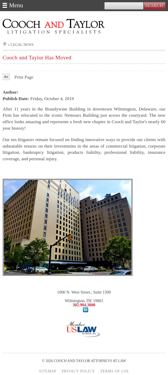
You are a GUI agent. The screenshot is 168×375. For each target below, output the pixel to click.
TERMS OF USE (114, 371)
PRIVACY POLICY (78, 371)
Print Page (24, 77)
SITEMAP (47, 371)
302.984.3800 (84, 305)
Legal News (22, 45)
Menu (16, 5)
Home (5, 43)
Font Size (6, 77)
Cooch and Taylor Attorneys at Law (54, 26)
